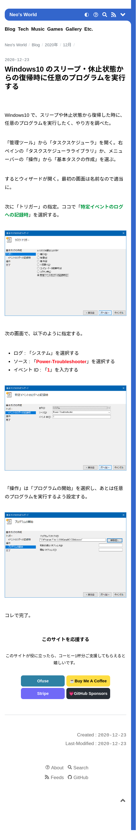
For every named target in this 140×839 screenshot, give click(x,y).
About (57, 767)
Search (80, 767)
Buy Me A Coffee (91, 681)
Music (38, 29)
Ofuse (43, 681)
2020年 (51, 45)
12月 (67, 45)
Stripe (43, 693)
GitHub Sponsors (90, 693)
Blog (10, 29)
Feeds (57, 777)
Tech (23, 29)
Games (55, 29)
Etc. (88, 29)
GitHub (81, 777)
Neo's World (23, 14)
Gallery (74, 29)
